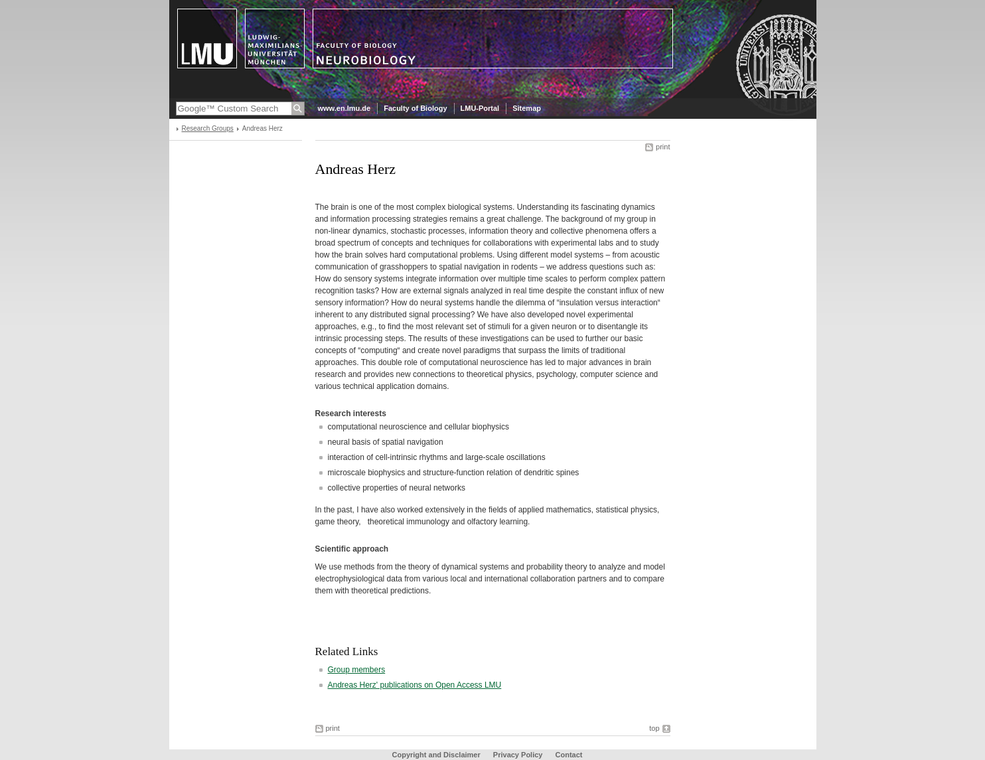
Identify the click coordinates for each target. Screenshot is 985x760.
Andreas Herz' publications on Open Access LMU (415, 685)
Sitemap (526, 108)
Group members (357, 669)
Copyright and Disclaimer (436, 755)
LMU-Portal (480, 108)
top (654, 728)
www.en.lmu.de (344, 108)
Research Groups (208, 128)
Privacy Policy (518, 755)
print (663, 147)
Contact (569, 755)
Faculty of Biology (415, 108)
